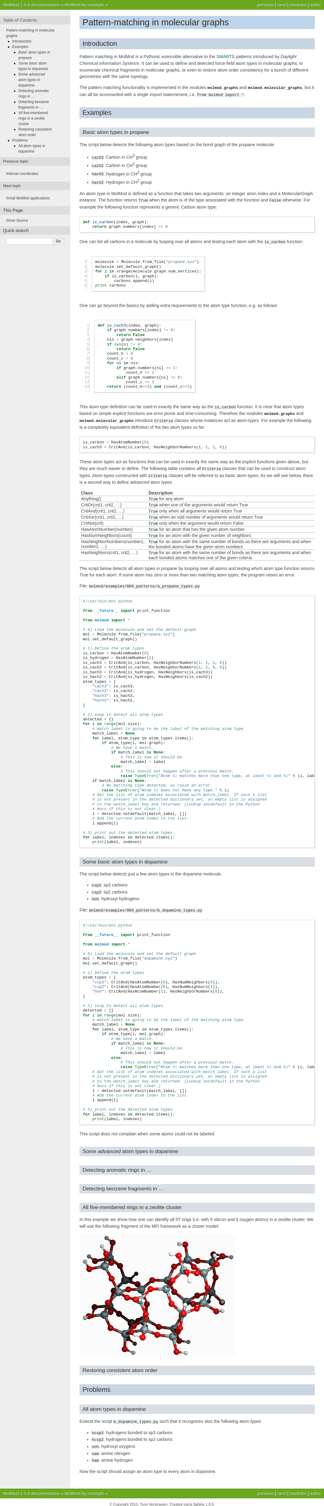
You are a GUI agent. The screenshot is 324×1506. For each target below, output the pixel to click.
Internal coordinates (22, 174)
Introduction (21, 41)
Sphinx (198, 1500)
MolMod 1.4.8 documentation (31, 4)
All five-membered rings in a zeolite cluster (33, 118)
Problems (20, 140)
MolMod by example (84, 4)
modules (298, 4)
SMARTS (225, 56)
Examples (20, 47)
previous (265, 4)
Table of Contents (20, 20)
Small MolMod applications (28, 198)
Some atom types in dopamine (31, 79)
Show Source (17, 220)
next (282, 4)
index (316, 4)
